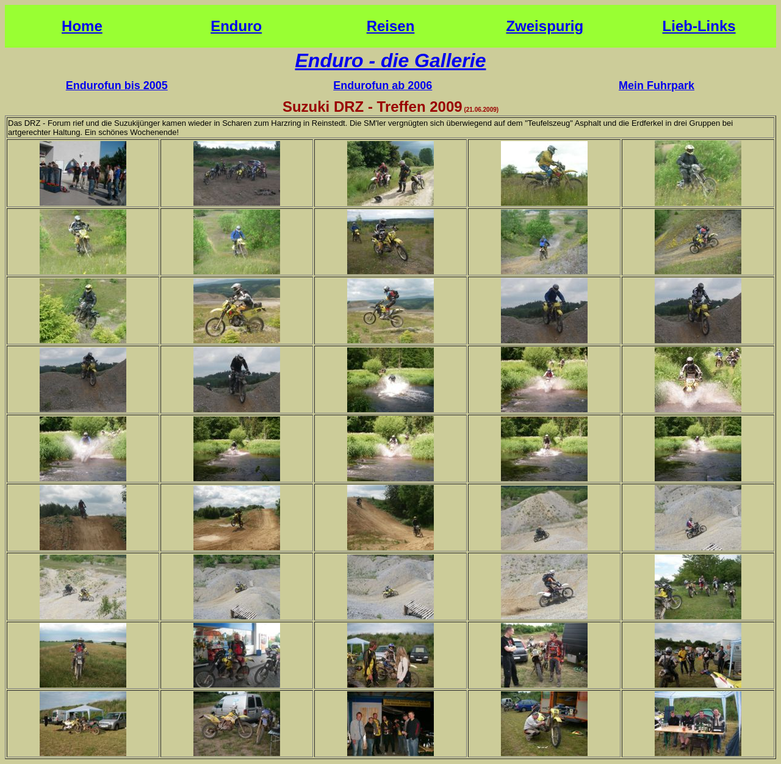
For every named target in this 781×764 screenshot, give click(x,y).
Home (82, 26)
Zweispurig (544, 26)
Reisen (391, 26)
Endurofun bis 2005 (117, 85)
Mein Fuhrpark (656, 85)
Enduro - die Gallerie (390, 60)
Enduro (236, 26)
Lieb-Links (699, 26)
